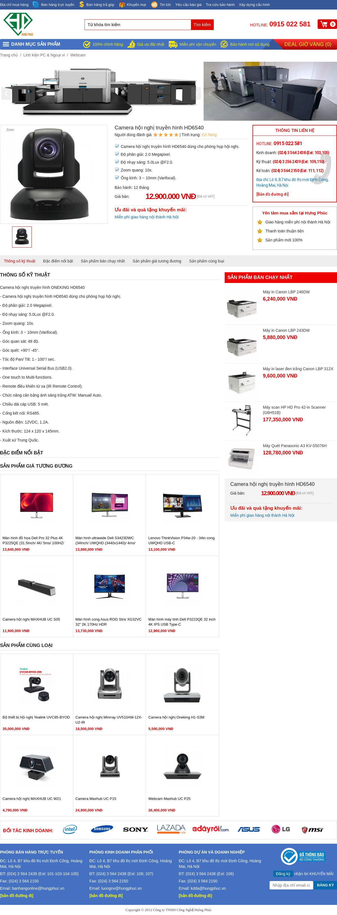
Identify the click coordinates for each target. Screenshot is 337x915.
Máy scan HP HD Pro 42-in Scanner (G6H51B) (294, 410)
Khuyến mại (132, 4)
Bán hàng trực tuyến (53, 4)
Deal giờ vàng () (307, 44)
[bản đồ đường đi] (16, 895)
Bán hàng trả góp (96, 4)
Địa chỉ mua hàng (14, 5)
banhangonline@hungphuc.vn (38, 888)
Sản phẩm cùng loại (206, 261)
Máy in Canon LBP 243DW (286, 330)
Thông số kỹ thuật (19, 261)
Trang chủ (9, 55)
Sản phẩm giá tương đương (157, 261)
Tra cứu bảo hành (220, 5)
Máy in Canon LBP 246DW (286, 292)
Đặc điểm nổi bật (58, 261)
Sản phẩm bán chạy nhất (103, 261)
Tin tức (160, 5)
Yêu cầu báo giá (188, 5)
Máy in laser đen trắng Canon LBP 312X (298, 369)
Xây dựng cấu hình (254, 5)
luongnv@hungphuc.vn (121, 888)
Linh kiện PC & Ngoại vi (44, 55)
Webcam (78, 55)
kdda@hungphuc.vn (208, 888)
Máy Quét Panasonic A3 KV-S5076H (295, 445)
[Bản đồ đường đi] (272, 194)
